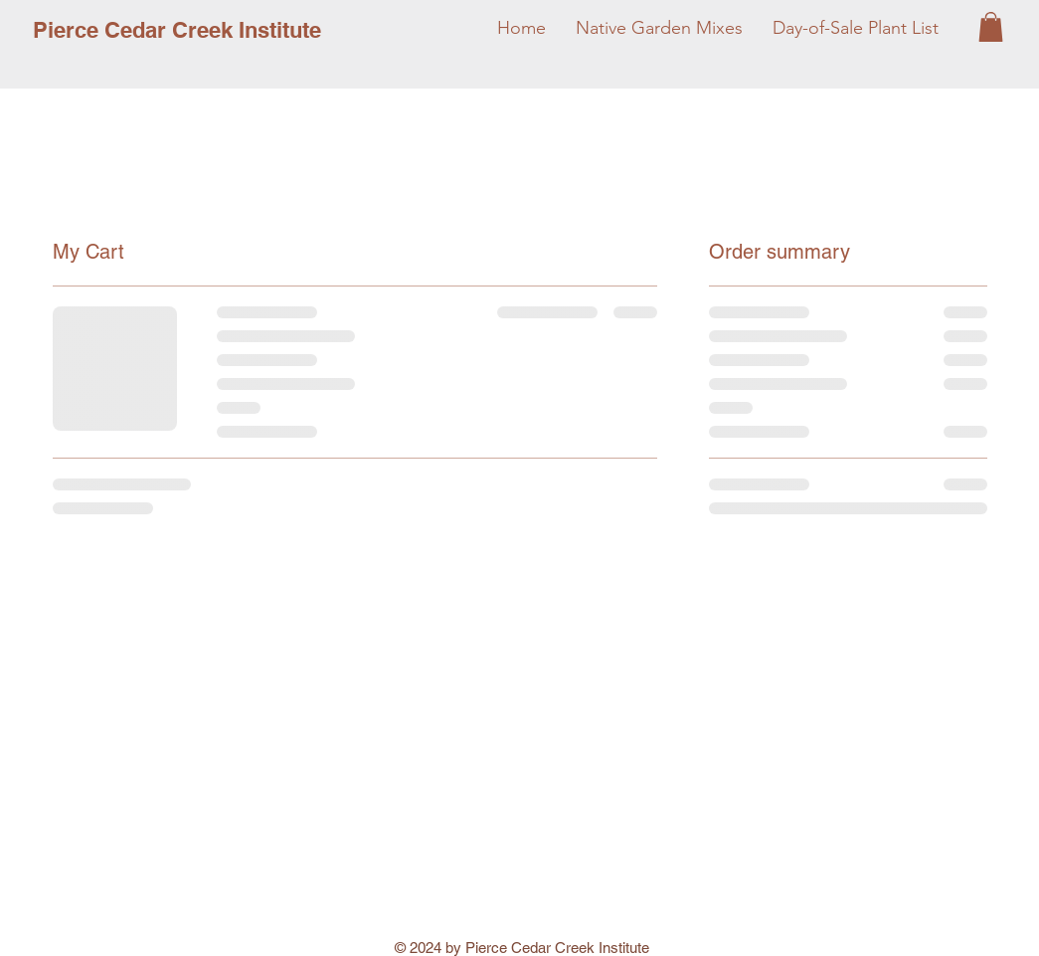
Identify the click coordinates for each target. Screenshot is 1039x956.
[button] (990, 27)
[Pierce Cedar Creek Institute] (177, 30)
